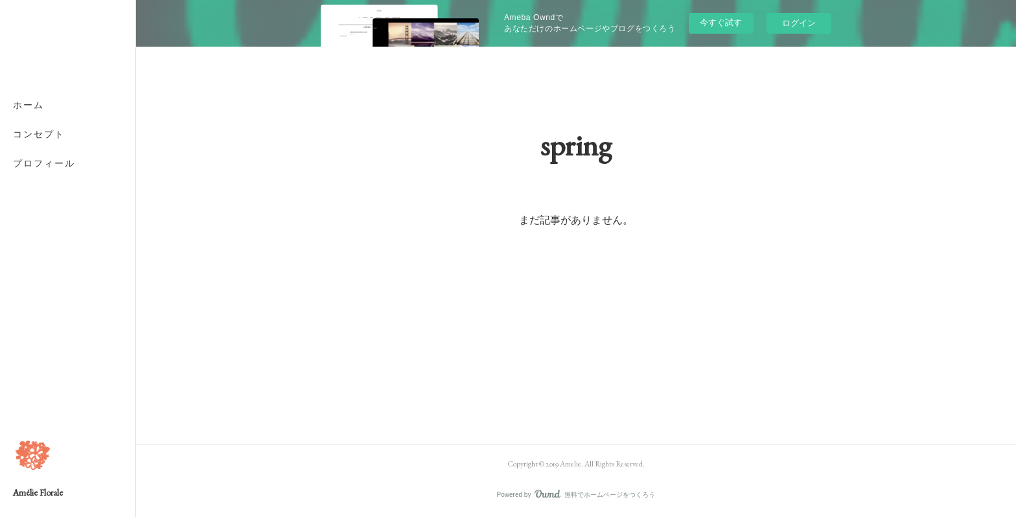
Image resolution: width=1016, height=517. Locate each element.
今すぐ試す (721, 22)
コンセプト (39, 134)
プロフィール (44, 163)
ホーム (28, 105)
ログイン (799, 23)
